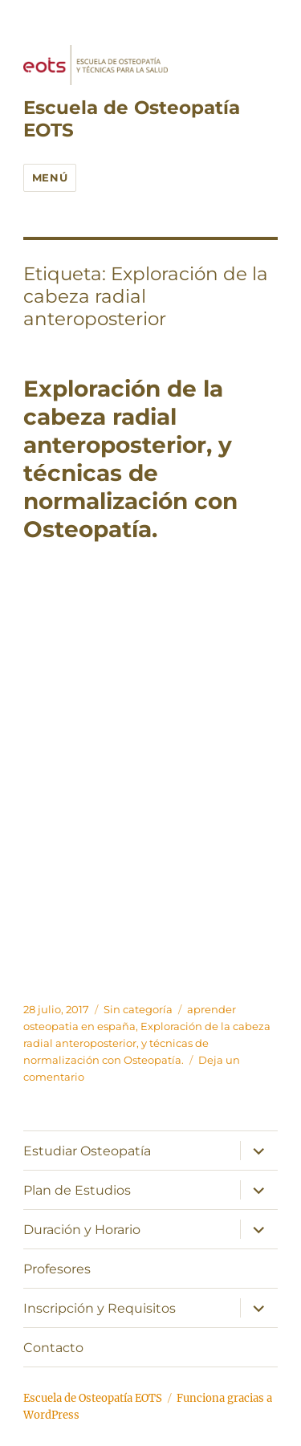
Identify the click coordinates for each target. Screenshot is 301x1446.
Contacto (53, 1347)
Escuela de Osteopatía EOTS (92, 1398)
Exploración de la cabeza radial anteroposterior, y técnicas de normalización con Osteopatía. (130, 459)
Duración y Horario (81, 1229)
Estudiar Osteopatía (87, 1151)
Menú (49, 177)
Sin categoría (138, 1009)
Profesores (57, 1269)
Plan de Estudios (77, 1190)
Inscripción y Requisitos (99, 1308)
